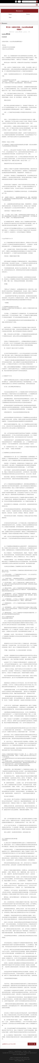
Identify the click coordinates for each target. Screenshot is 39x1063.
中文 (19, 1)
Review (28, 14)
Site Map (25, 1051)
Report (10, 14)
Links (29, 1051)
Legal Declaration (18, 1051)
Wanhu (24, 1054)
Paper (10, 17)
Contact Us (11, 1051)
